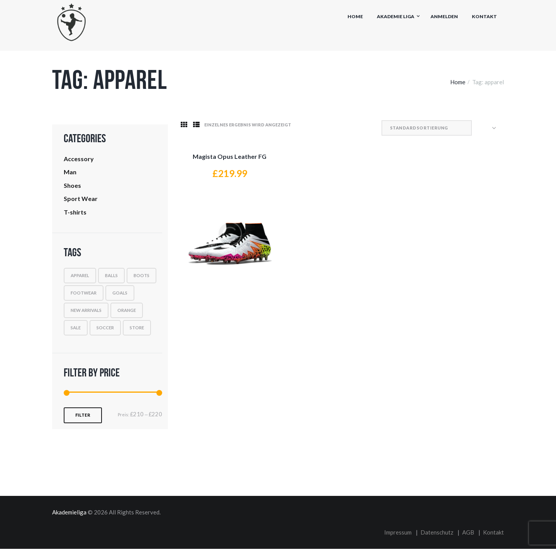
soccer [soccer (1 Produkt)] (105, 329)
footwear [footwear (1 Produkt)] (84, 294)
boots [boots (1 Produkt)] (141, 277)
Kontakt (484, 16)
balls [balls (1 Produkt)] (111, 277)
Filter (82, 416)
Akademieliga (69, 514)
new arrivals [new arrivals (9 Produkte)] (86, 312)
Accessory (79, 159)
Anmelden (444, 16)
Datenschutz (436, 533)
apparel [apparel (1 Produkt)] (80, 277)
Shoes (72, 186)
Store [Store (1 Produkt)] (137, 329)
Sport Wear (81, 200)
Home (355, 16)
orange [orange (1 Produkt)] (126, 312)
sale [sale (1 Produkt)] (76, 329)
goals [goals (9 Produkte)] (119, 294)
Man (70, 172)
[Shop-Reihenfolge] (459, 128)
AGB (468, 533)
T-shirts (75, 214)
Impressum (398, 533)
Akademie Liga (395, 16)
